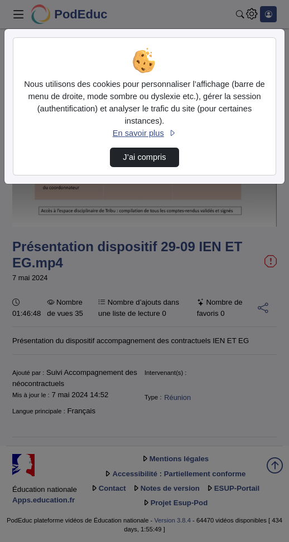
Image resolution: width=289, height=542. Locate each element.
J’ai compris (144, 157)
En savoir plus (144, 133)
